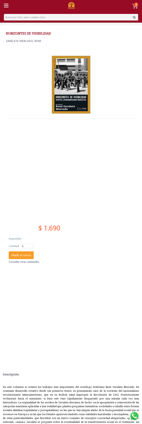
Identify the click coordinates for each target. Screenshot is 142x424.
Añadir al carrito (21, 255)
